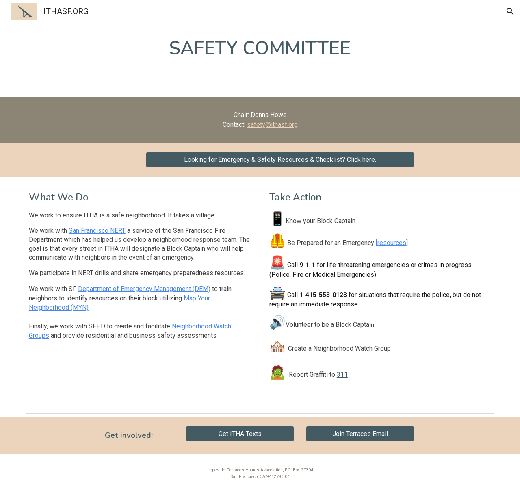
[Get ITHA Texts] (239, 434)
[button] (510, 11)
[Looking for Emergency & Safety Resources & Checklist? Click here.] (280, 159)
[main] (260, 49)
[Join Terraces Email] (360, 434)
